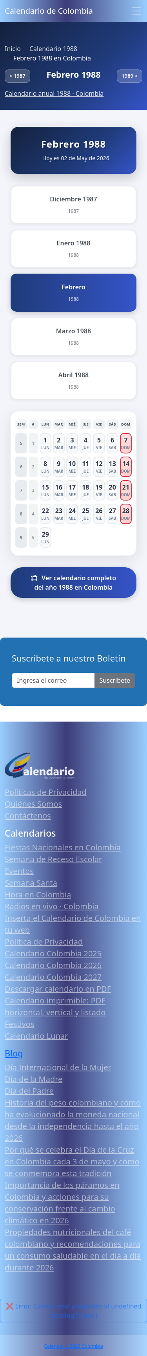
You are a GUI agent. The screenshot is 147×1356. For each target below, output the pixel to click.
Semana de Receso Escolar (53, 859)
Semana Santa (31, 882)
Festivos (19, 1024)
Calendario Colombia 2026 (53, 965)
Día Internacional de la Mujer (58, 1067)
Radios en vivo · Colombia (52, 906)
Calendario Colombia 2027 (53, 977)
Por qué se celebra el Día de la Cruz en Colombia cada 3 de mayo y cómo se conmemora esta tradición (72, 1161)
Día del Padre (29, 1091)
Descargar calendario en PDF (58, 988)
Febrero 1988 (73, 74)
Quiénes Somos (33, 804)
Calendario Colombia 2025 (53, 953)
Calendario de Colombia (49, 10)
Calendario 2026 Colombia (73, 1346)
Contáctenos (28, 815)
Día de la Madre (33, 1079)
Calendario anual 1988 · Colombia (54, 93)
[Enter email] (53, 680)
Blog (14, 1053)
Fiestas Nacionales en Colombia (63, 847)
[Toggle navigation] (136, 11)
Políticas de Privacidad (46, 792)
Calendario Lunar (36, 1036)
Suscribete (115, 680)
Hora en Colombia (38, 894)
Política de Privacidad (44, 941)
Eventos (19, 871)
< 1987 (17, 75)
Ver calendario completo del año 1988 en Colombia (73, 583)
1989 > (130, 75)
